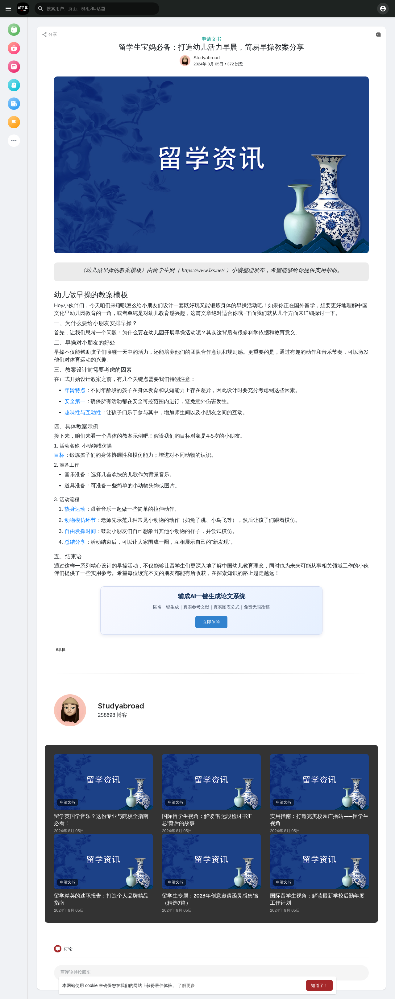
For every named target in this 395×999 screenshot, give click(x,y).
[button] (97, 8)
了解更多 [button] (186, 985)
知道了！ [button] (319, 985)
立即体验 (211, 622)
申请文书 (211, 39)
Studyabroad (206, 57)
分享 (49, 34)
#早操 (60, 650)
